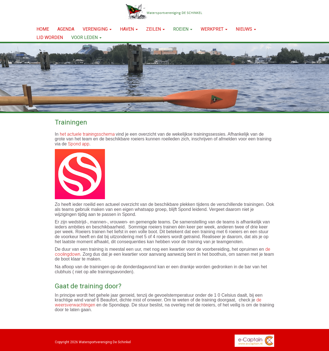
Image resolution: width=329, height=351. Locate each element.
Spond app (78, 144)
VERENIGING (97, 29)
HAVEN (129, 29)
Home (42, 29)
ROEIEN (182, 29)
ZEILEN (155, 29)
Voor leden (86, 37)
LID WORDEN (49, 37)
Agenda (65, 29)
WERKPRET (214, 29)
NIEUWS (246, 29)
